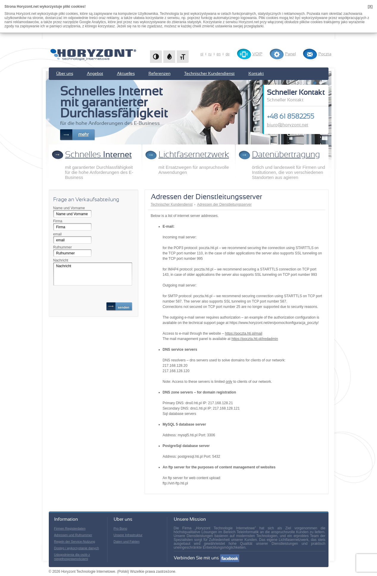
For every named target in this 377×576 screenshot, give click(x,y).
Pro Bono (120, 528)
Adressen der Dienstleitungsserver (224, 204)
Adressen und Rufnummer (73, 535)
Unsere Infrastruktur (128, 535)
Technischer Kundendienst (209, 74)
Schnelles (98, 155)
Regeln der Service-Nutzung (74, 541)
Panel (290, 54)
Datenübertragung (286, 155)
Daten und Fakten (127, 541)
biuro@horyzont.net (287, 125)
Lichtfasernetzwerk (194, 155)
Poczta (324, 54)
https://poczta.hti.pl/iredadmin (254, 339)
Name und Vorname (69, 208)
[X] (370, 6)
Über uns (64, 74)
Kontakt (256, 74)
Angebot (95, 74)
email (57, 234)
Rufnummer (62, 247)
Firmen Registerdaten (70, 528)
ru (210, 54)
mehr (83, 134)
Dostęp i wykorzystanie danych (76, 548)
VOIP (257, 54)
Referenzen (159, 74)
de (227, 54)
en (218, 54)
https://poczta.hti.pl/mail (243, 333)
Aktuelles (126, 74)
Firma (57, 221)
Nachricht (60, 260)
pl (202, 54)
